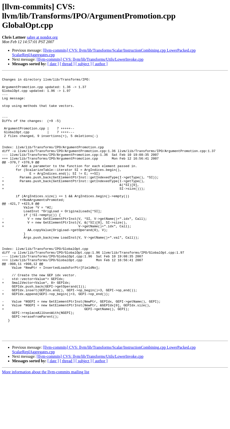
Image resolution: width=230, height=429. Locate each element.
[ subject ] (84, 64)
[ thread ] (67, 64)
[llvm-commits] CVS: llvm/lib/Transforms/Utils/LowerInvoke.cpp (90, 59)
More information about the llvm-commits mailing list (45, 424)
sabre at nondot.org (42, 37)
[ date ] (53, 64)
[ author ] (100, 64)
